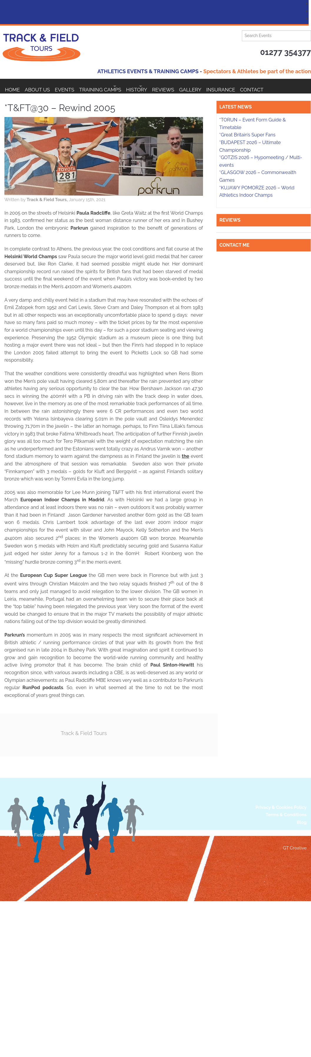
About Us (42, 86)
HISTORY (162, 86)
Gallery (231, 86)
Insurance (266, 86)
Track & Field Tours (123, 732)
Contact (17, 101)
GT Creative (295, 1003)
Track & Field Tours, (81, 198)
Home (12, 86)
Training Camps (115, 86)
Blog (302, 978)
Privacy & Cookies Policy (281, 963)
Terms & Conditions (286, 970)
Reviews (199, 86)
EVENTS (74, 86)
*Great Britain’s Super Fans (247, 805)
